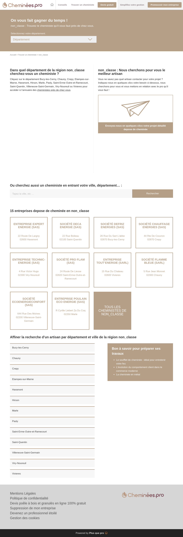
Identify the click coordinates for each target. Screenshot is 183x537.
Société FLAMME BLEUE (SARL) (154, 261)
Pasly (15, 421)
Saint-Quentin (19, 442)
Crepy (15, 368)
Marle (15, 410)
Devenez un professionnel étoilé (33, 513)
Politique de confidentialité (29, 498)
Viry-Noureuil (19, 463)
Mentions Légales (23, 493)
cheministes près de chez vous (53, 90)
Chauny (16, 358)
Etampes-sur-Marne (23, 379)
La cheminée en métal (128, 374)
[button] (62, 5)
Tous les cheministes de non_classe (112, 310)
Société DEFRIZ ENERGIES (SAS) (112, 225)
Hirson (15, 400)
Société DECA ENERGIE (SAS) (70, 225)
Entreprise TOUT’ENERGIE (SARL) (112, 261)
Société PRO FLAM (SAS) (70, 261)
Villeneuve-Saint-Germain (26, 452)
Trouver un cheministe (27, 55)
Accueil (13, 55)
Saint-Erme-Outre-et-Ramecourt (29, 431)
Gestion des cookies (25, 518)
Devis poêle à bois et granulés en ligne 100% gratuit (48, 503)
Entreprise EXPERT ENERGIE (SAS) (29, 225)
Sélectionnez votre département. (28, 33)
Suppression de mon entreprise (33, 508)
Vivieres (16, 473)
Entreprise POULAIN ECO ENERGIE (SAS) (70, 300)
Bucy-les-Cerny (20, 347)
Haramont (17, 389)
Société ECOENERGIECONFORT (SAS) (28, 302)
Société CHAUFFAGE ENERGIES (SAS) (154, 225)
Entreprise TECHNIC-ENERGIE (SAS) (28, 261)
